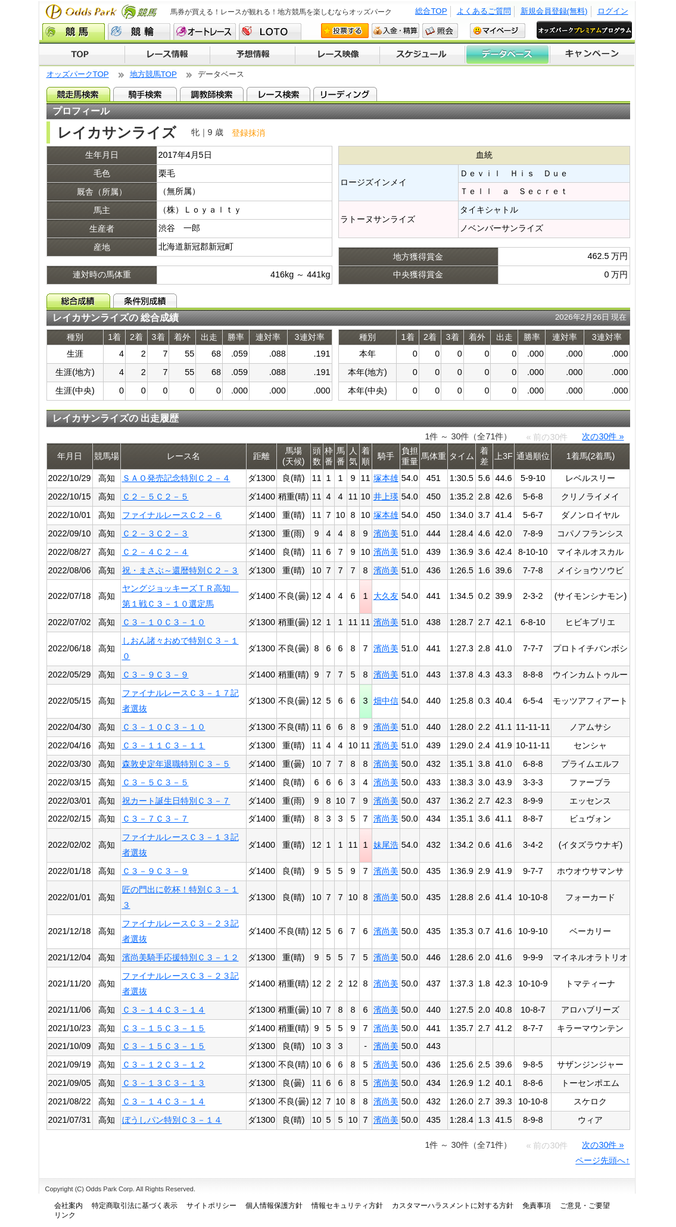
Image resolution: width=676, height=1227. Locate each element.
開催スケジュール (422, 54)
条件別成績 (145, 301)
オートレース (204, 31)
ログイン (612, 11)
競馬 (73, 31)
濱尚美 (385, 533)
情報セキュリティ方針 (347, 1205)
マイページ (497, 30)
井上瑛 (385, 496)
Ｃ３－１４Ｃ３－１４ (163, 1009)
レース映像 (337, 54)
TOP (81, 54)
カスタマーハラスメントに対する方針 (452, 1205)
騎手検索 (145, 94)
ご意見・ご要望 (585, 1205)
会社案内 (68, 1205)
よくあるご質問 (484, 11)
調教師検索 (212, 94)
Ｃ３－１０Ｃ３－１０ (163, 622)
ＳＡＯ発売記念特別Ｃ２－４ (176, 478)
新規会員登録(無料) (554, 11)
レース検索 (278, 94)
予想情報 (252, 54)
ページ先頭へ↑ (602, 1160)
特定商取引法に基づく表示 (134, 1205)
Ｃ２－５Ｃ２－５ (155, 496)
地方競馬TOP (153, 74)
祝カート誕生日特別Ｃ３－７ (176, 800)
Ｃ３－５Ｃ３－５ (155, 782)
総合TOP (431, 11)
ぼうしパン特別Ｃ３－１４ (172, 1120)
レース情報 (167, 54)
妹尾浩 (385, 845)
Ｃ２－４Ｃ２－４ (155, 552)
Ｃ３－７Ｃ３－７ (155, 818)
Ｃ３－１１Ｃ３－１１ (163, 745)
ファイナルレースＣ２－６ (172, 515)
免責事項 (536, 1205)
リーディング (345, 94)
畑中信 (385, 700)
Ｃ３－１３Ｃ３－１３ (163, 1083)
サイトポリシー (211, 1205)
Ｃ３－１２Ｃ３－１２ (163, 1064)
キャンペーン (592, 54)
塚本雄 (385, 478)
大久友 (385, 596)
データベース (507, 54)
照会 (440, 30)
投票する (345, 30)
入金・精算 (395, 30)
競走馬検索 (78, 94)
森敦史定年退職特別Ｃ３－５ (176, 764)
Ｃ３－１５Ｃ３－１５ (163, 1028)
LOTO (270, 31)
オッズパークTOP (77, 74)
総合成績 (78, 301)
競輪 (139, 31)
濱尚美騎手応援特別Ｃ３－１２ (180, 957)
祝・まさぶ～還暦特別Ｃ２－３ (180, 570)
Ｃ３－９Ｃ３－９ (155, 674)
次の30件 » (603, 436)
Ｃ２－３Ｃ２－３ (155, 533)
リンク (65, 1215)
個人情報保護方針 (274, 1205)
